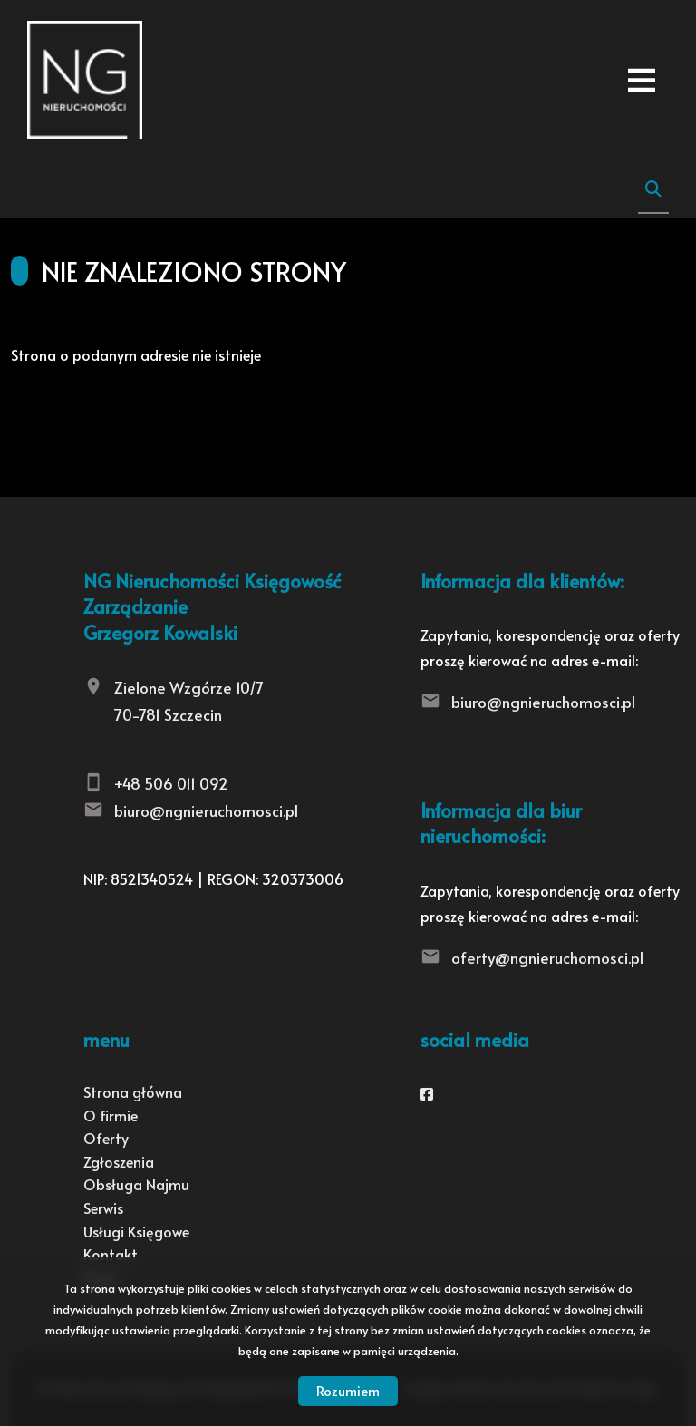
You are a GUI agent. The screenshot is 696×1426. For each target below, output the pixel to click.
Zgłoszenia (118, 1161)
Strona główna (132, 1091)
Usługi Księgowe (136, 1231)
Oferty (106, 1138)
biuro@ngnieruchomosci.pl (206, 810)
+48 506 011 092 (171, 783)
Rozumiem (348, 1390)
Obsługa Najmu (136, 1184)
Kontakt (110, 1254)
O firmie (110, 1115)
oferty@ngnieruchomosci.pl (547, 957)
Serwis (103, 1207)
